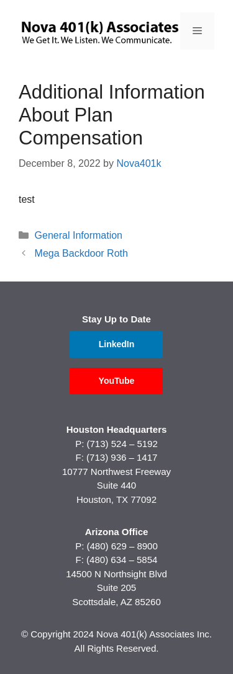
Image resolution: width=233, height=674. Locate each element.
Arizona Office (116, 531)
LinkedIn (117, 344)
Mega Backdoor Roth (81, 253)
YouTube (117, 381)
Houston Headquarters (116, 429)
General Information (78, 235)
